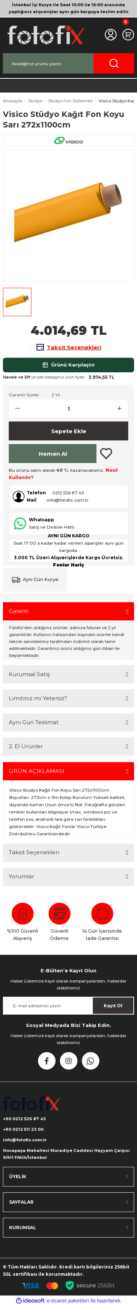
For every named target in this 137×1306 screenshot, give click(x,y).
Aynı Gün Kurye (40, 579)
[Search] (68, 63)
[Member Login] (111, 34)
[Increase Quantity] (122, 408)
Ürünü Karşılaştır (68, 365)
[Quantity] (68, 408)
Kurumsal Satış (29, 674)
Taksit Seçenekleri (34, 852)
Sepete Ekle (68, 431)
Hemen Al (53, 453)
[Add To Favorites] (106, 454)
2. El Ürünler (26, 746)
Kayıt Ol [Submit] (113, 1005)
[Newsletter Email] (68, 1006)
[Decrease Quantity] (14, 408)
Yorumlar (21, 876)
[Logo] (45, 35)
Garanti (18, 611)
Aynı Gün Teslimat (33, 722)
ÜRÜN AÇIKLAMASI (36, 771)
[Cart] (128, 34)
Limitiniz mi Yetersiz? (38, 698)
